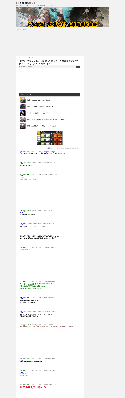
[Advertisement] (62, 43)
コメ (78, 66)
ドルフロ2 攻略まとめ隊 (25, 3)
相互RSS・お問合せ (21, 29)
